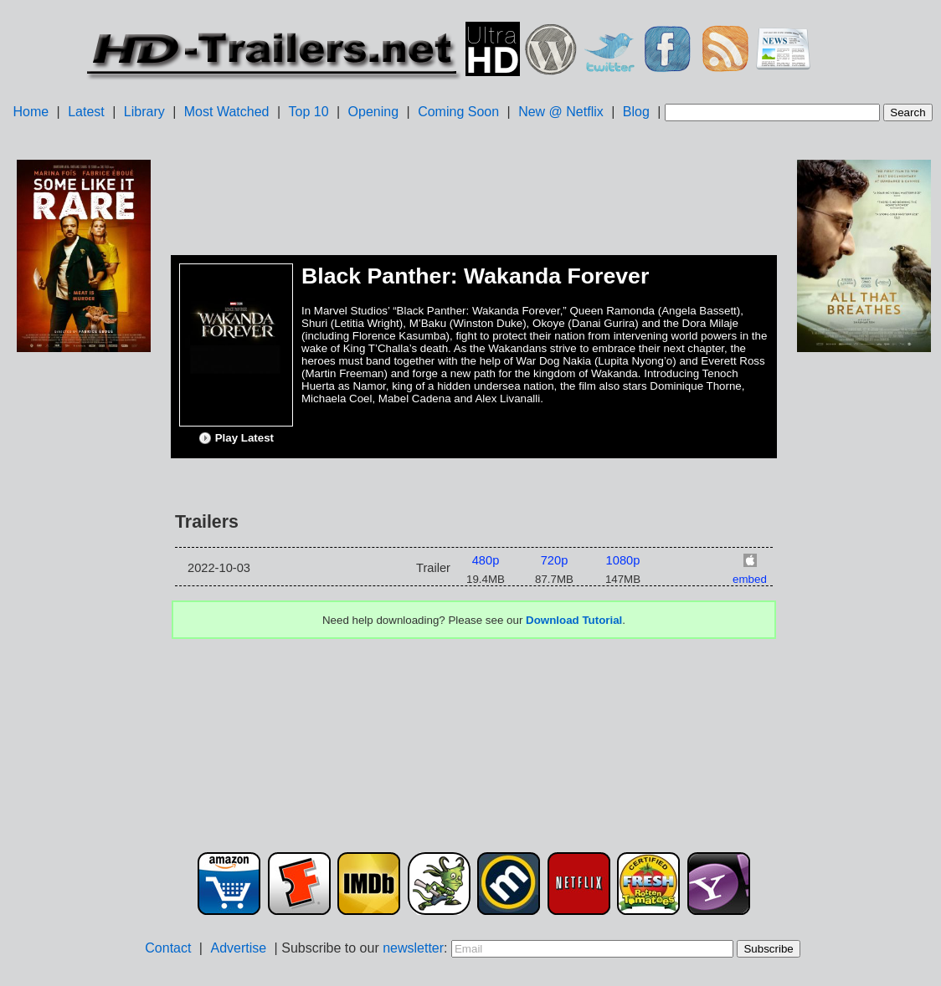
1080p (623, 560)
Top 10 (309, 112)
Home (31, 112)
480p (486, 560)
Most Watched (227, 112)
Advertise (238, 948)
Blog (636, 112)
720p (554, 560)
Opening (373, 112)
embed (750, 579)
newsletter (413, 948)
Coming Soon (458, 112)
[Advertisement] (84, 620)
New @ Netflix (561, 112)
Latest (86, 112)
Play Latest (236, 438)
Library (144, 112)
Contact (168, 948)
